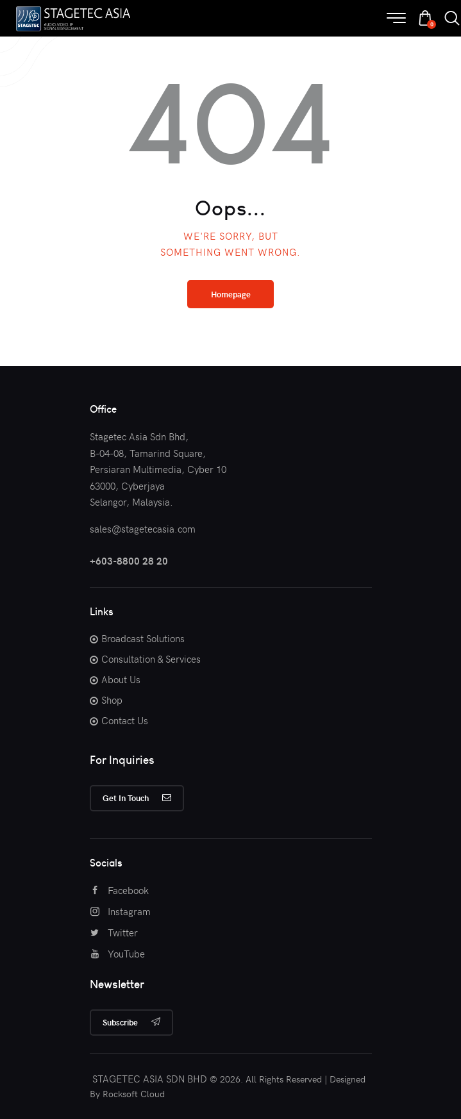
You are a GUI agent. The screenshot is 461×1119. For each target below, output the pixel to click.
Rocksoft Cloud (134, 1094)
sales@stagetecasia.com (143, 528)
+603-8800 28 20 (129, 560)
